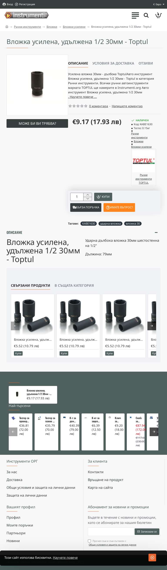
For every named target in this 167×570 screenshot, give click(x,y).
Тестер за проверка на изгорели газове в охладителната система (24, 419)
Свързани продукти (30, 290)
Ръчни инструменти (27, 27)
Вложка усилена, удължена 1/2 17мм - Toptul (33, 345)
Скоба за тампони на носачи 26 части (139, 419)
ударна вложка (110, 228)
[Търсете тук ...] (145, 15)
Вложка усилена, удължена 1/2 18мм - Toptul (124, 345)
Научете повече (71, 557)
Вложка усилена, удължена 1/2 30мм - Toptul (38, 392)
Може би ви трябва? (37, 123)
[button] (104, 201)
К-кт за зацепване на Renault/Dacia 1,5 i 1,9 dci (96, 419)
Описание (78, 63)
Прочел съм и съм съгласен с (112, 542)
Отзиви (146, 63)
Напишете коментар (127, 110)
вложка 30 (133, 228)
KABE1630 (88, 228)
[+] (87, 199)
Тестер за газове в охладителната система (50, 419)
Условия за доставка (113, 63)
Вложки (52, 27)
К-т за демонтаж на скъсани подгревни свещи (73, 419)
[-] (87, 203)
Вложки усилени (74, 27)
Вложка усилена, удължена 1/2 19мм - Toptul (79, 345)
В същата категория (74, 290)
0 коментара (98, 110)
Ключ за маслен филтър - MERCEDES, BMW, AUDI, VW (118, 419)
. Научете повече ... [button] (118, 100)
